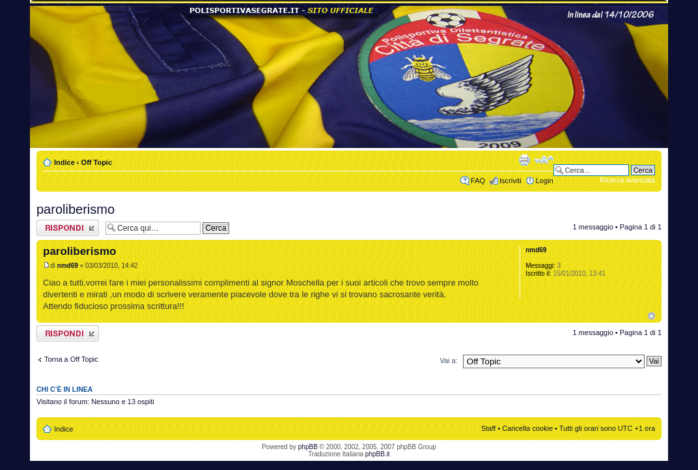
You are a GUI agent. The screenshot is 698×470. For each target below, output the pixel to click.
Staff (488, 428)
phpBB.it (377, 454)
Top (651, 315)
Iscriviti (510, 180)
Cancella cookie (527, 428)
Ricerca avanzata (627, 180)
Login (544, 180)
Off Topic (96, 162)
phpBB (308, 446)
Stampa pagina (524, 160)
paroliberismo (75, 209)
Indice (64, 162)
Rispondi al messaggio (67, 228)
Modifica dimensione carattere (544, 160)
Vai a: (448, 360)
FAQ (478, 180)
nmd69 (67, 265)
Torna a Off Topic (71, 359)
